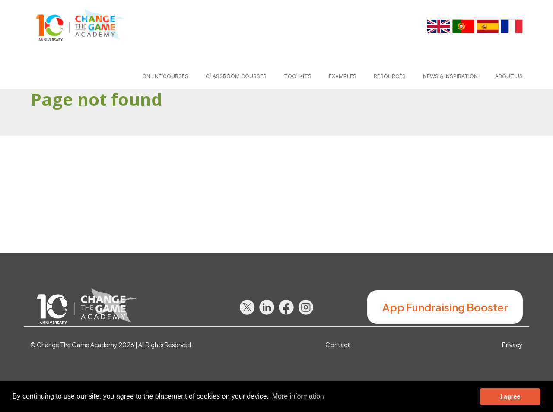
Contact (337, 345)
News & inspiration (450, 76)
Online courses (165, 76)
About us (509, 76)
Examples (342, 76)
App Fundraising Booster (445, 307)
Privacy (512, 345)
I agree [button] (510, 396)
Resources (390, 76)
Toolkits (297, 76)
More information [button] (298, 396)
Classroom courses (236, 76)
